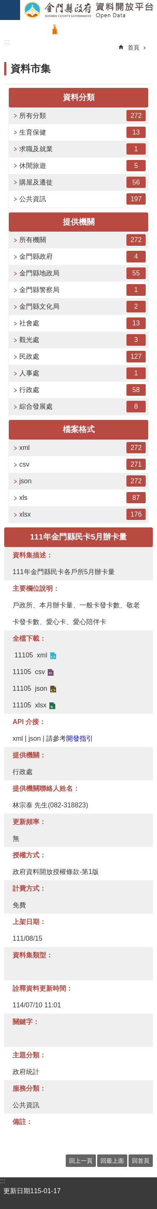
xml (82, 447)
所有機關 (82, 239)
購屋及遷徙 (82, 182)
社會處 (82, 323)
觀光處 (82, 339)
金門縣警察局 (82, 289)
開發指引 (79, 738)
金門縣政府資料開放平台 (88, 10)
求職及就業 (82, 149)
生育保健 (82, 132)
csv (82, 464)
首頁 (133, 47)
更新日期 (16, 1190)
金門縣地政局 (82, 273)
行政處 (82, 389)
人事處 (82, 373)
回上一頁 (81, 1160)
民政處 (82, 356)
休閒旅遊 (82, 165)
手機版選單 (10, 10)
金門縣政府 (82, 256)
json (82, 481)
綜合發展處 (82, 406)
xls (82, 497)
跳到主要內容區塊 (4, 4)
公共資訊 (82, 199)
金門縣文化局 (82, 306)
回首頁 (140, 1160)
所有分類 (82, 115)
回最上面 (112, 1160)
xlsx (82, 514)
